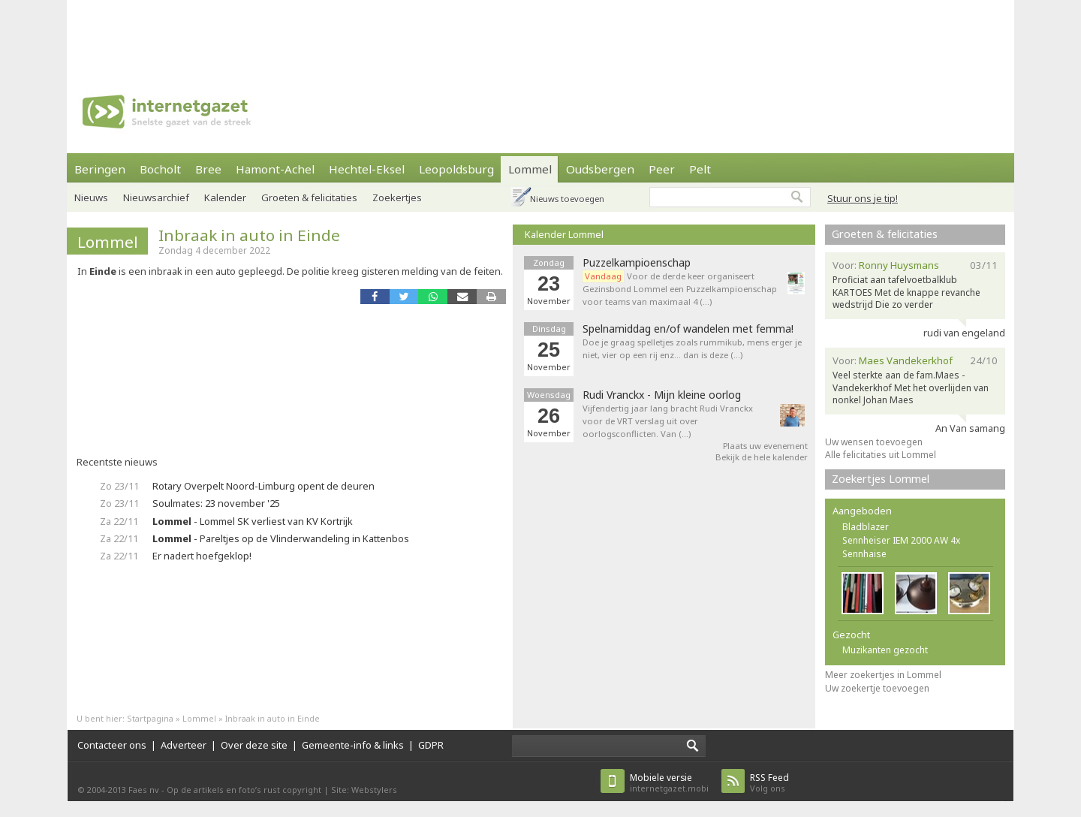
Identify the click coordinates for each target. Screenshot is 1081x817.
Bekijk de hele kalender (761, 457)
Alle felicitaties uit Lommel (880, 454)
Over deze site (254, 745)
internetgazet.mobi (669, 783)
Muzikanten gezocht (885, 650)
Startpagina (150, 718)
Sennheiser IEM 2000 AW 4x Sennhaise (901, 547)
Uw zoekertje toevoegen (877, 688)
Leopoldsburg (456, 168)
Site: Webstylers (364, 789)
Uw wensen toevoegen (874, 442)
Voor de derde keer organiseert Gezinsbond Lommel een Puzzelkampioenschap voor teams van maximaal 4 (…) (680, 288)
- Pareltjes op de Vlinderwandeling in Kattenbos (280, 538)
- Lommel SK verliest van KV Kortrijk (252, 521)
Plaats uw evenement (765, 445)
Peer (662, 168)
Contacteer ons (111, 745)
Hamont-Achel (275, 168)
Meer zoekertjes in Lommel (883, 674)
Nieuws (91, 197)
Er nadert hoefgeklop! (201, 555)
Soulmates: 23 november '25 (216, 503)
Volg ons (769, 783)
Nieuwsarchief (156, 197)
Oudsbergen (600, 168)
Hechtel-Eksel (367, 168)
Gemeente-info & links (353, 745)
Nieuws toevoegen (567, 198)
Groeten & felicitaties (309, 197)
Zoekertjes (397, 197)
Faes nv (143, 789)
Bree (208, 168)
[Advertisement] (540, 34)
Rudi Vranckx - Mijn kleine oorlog (662, 395)
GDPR (431, 745)
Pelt (700, 168)
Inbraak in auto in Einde (249, 235)
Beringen (99, 168)
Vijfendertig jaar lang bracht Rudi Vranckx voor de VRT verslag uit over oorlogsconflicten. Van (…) (668, 420)
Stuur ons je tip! (862, 198)
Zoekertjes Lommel (880, 479)
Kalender (225, 197)
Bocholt (160, 168)
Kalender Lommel (564, 234)
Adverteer (183, 745)
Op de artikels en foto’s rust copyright (244, 789)
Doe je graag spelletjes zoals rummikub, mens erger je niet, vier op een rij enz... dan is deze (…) (692, 348)
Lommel (530, 168)
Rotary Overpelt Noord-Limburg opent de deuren (263, 486)
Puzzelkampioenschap (637, 263)
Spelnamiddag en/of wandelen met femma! (688, 329)
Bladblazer (865, 526)
